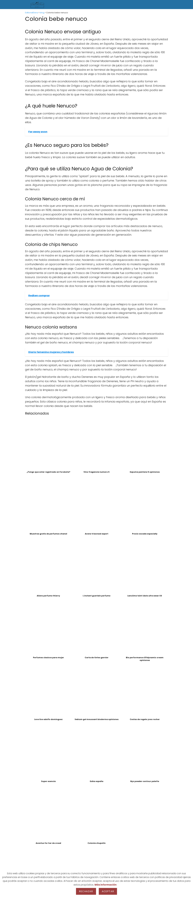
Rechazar (86, 891)
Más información (106, 884)
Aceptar (108, 891)
